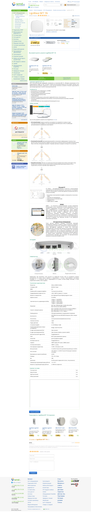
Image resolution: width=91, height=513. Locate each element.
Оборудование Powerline (18, 66)
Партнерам (61, 498)
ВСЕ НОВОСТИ (24, 119)
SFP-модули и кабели (19, 61)
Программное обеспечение (17, 51)
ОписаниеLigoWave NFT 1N (41, 78)
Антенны (16, 39)
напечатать (77, 15)
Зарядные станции (19, 71)
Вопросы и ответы (49, 1)
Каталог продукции (38, 10)
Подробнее (19, 148)
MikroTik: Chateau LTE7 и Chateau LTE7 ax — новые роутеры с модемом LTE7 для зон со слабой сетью (19, 107)
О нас (29, 1)
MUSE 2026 (14, 86)
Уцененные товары (19, 79)
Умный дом (17, 73)
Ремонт (41, 1)
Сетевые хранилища (19, 45)
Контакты (57, 1)
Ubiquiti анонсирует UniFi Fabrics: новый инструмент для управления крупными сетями (19, 114)
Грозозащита (17, 54)
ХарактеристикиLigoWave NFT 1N (67, 78)
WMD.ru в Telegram (34, 7)
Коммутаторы (17, 41)
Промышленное (18, 19)
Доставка (60, 491)
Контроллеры (18, 24)
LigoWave (73, 21)
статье (55, 119)
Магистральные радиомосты (18, 32)
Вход (70, 1)
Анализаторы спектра (20, 22)
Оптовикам (35, 1)
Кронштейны (18, 26)
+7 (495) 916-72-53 (33, 5)
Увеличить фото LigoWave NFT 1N (37, 35)
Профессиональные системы (20, 17)
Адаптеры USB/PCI (19, 21)
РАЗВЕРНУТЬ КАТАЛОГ (23, 80)
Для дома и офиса (19, 14)
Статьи (60, 504)
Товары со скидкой (19, 77)
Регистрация (77, 1)
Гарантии (61, 493)
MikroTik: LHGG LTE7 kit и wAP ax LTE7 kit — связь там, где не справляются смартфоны (19, 93)
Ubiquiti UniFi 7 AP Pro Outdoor (22, 143)
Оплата (60, 489)
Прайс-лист (46, 510)
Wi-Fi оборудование (19, 13)
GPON (15, 47)
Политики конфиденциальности (34, 510)
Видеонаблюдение (19, 49)
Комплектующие (18, 56)
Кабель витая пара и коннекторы (19, 59)
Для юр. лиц (61, 495)
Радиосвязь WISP (18, 30)
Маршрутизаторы (19, 43)
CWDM (15, 63)
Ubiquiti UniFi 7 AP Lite (22, 154)
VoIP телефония (18, 75)
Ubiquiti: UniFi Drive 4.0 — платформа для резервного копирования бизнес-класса (19, 99)
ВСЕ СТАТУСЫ (24, 137)
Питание (16, 69)
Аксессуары (17, 27)
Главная (31, 10)
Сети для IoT (17, 37)
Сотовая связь (18, 35)
